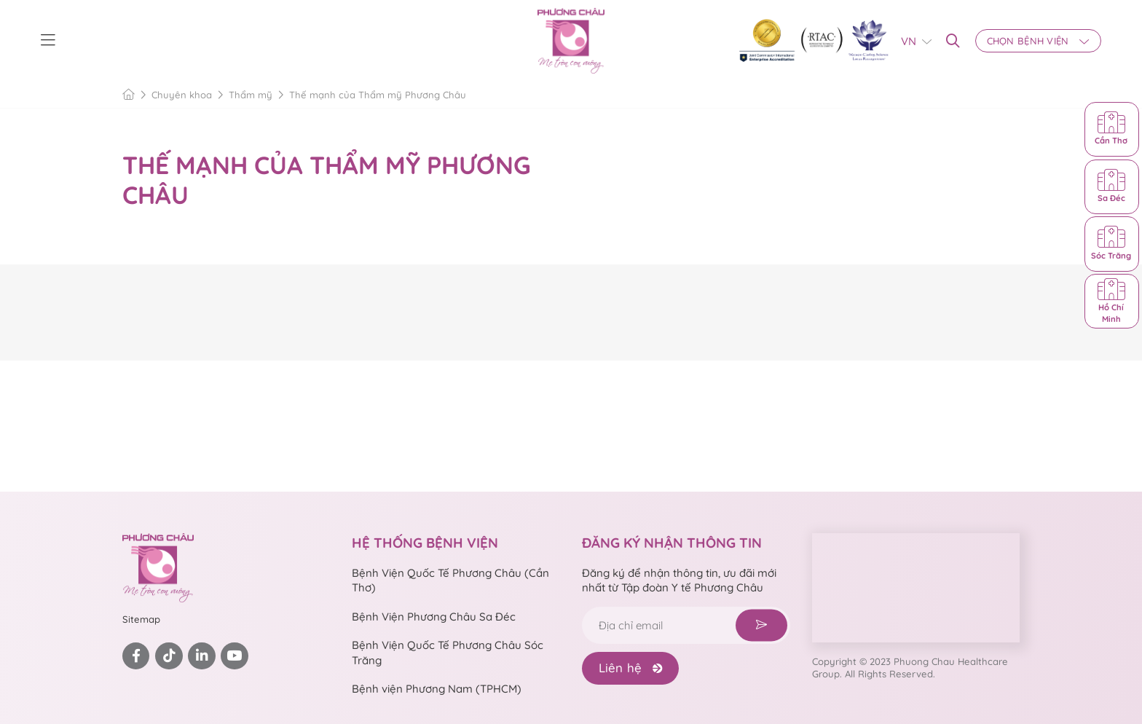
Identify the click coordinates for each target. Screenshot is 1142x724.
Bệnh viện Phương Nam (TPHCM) (436, 689)
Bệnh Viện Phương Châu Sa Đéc (434, 616)
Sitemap (141, 619)
